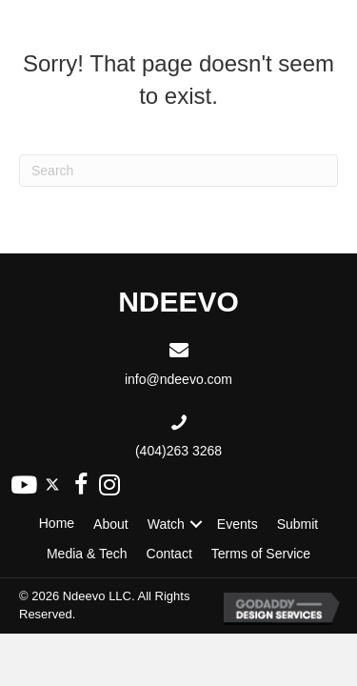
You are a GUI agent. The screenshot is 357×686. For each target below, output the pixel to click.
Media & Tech (87, 553)
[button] (24, 485)
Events (237, 524)
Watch (166, 524)
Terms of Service (260, 553)
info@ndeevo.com (178, 379)
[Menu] (325, 26)
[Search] (178, 170)
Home (56, 523)
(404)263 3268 (178, 450)
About (111, 524)
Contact (169, 553)
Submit (298, 524)
